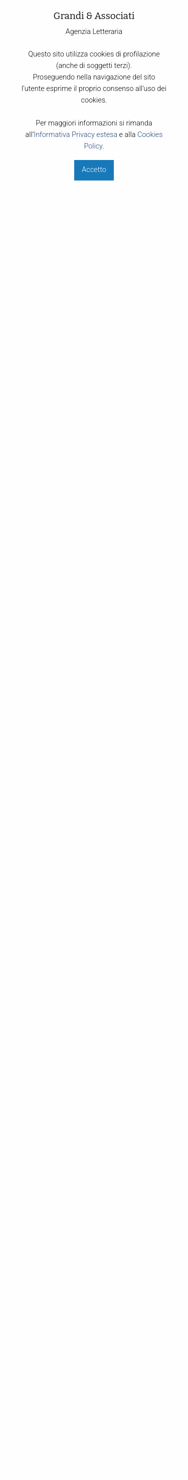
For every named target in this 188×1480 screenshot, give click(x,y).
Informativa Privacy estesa (75, 134)
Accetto (94, 170)
